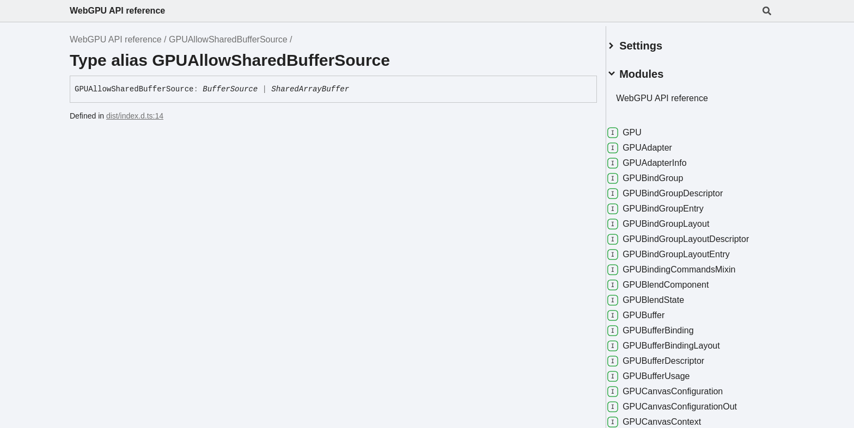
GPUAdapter (652, 143)
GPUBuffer (649, 311)
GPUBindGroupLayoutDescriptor (691, 234)
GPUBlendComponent (671, 280)
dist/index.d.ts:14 (134, 115)
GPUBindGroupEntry (668, 204)
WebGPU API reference (117, 10)
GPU (637, 128)
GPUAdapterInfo (659, 158)
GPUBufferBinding (663, 326)
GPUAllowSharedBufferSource (228, 39)
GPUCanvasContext (667, 417)
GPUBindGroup (658, 174)
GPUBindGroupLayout (671, 219)
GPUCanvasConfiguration (678, 387)
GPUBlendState (658, 295)
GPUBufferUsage (661, 372)
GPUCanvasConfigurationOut (685, 402)
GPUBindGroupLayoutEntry (681, 250)
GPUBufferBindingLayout (676, 341)
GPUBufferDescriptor (668, 356)
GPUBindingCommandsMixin (684, 265)
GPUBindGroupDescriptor (678, 189)
